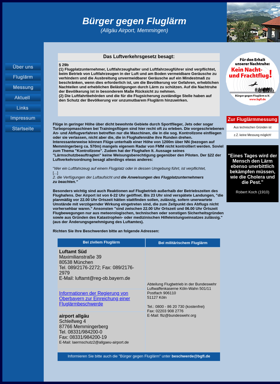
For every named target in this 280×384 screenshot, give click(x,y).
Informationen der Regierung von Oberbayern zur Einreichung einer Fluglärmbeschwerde (94, 298)
